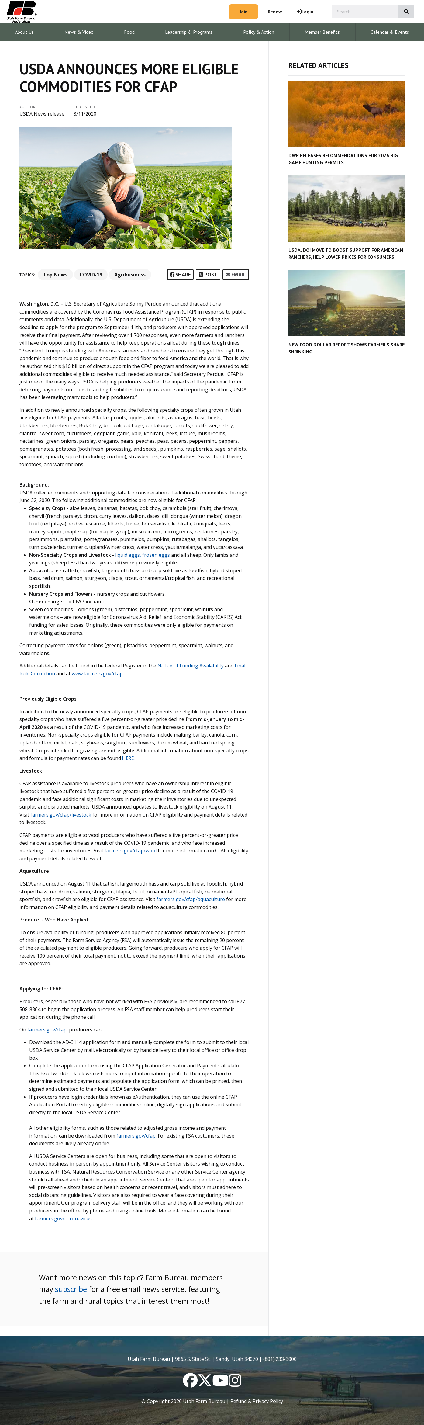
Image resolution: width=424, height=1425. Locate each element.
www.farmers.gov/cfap (97, 673)
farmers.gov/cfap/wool (131, 850)
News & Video (79, 32)
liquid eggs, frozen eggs (142, 555)
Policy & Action (258, 32)
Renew (275, 12)
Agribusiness (130, 274)
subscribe (71, 1289)
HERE (128, 758)
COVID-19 (91, 274)
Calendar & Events (390, 32)
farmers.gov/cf (44, 1029)
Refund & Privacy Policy (256, 1401)
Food (129, 32)
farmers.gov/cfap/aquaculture (191, 899)
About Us (24, 32)
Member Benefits (322, 32)
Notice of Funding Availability (190, 665)
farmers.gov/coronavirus (63, 1218)
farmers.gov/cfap (136, 1135)
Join (244, 12)
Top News (55, 274)
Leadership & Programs (188, 32)
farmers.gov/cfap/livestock (60, 814)
